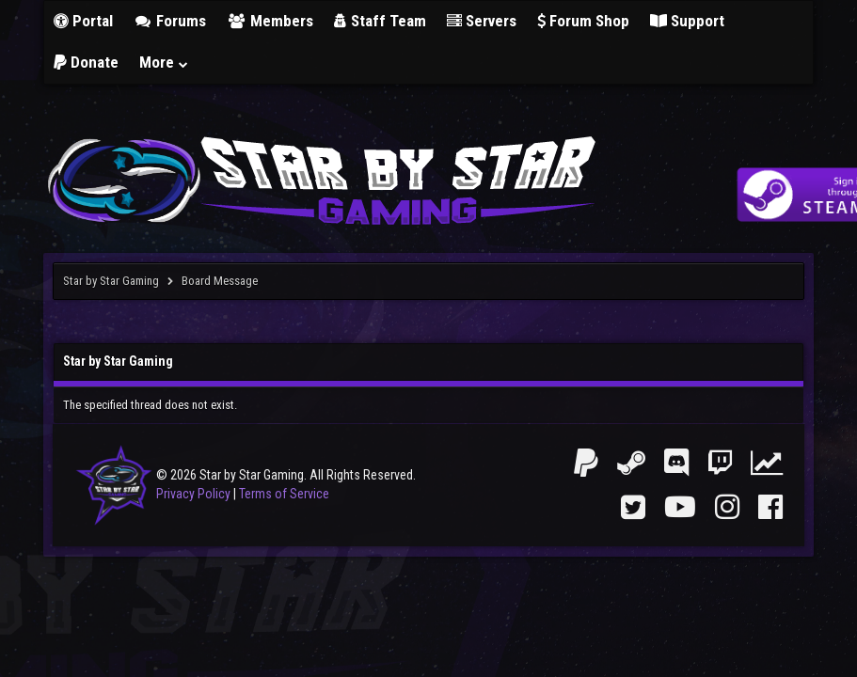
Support (687, 20)
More (164, 62)
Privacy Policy (193, 493)
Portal (83, 20)
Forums (170, 20)
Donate (86, 62)
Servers (481, 20)
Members (270, 20)
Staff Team (380, 20)
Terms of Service (284, 493)
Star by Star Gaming (111, 281)
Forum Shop (583, 20)
